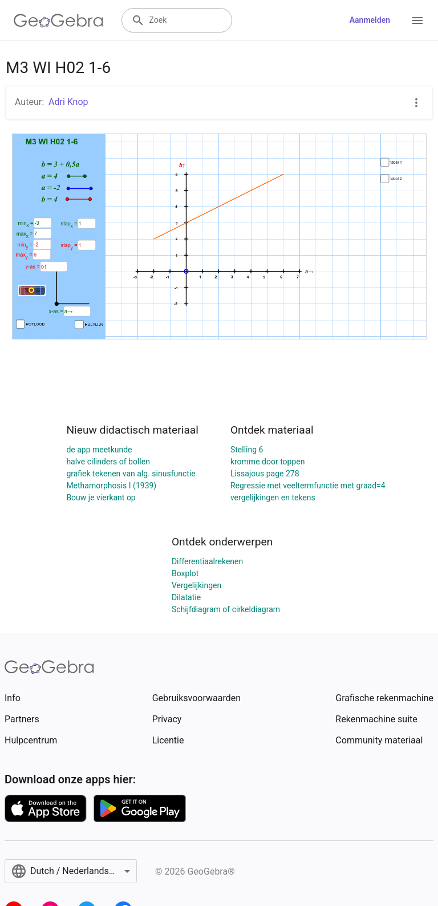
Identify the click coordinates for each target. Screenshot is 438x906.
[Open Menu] (417, 20)
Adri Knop (68, 101)
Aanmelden (370, 20)
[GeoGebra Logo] (58, 20)
